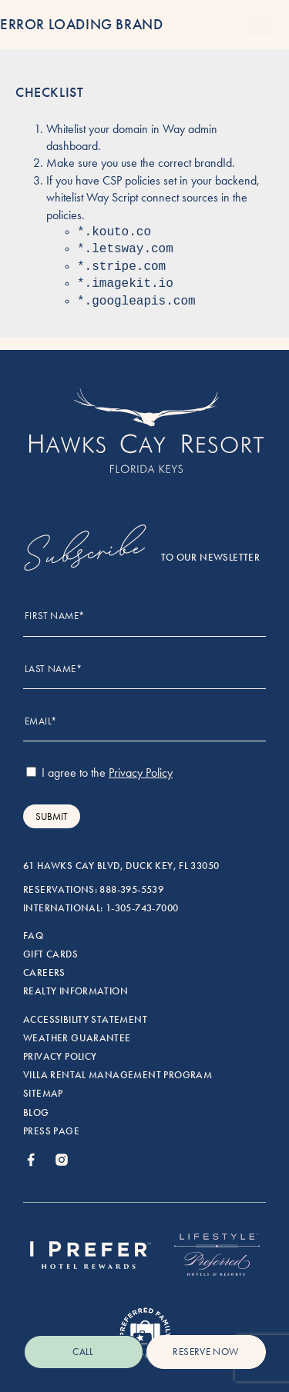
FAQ (33, 936)
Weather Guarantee (77, 1038)
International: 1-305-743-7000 (100, 908)
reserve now (205, 1351)
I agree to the (99, 772)
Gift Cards (50, 954)
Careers (44, 973)
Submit (51, 816)
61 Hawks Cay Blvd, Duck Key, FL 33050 (121, 866)
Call (83, 1351)
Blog (36, 1113)
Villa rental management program (117, 1075)
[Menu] (213, 27)
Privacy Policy (59, 1057)
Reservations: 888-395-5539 (93, 890)
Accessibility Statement (85, 1020)
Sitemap (43, 1093)
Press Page (51, 1131)
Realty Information (75, 991)
